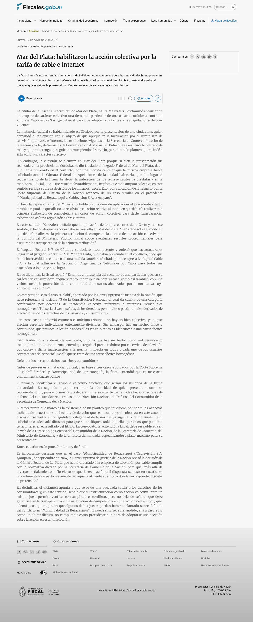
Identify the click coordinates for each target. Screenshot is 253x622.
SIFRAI (167, 565)
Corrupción (111, 20)
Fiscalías (199, 20)
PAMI (55, 565)
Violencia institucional (65, 572)
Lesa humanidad (161, 20)
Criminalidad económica (83, 20)
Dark (43, 573)
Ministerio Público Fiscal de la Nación (135, 590)
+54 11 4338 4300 (221, 593)
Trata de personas (134, 20)
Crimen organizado (174, 551)
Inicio (21, 31)
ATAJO (93, 551)
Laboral (131, 558)
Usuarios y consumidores (215, 565)
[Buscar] (223, 7)
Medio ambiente (173, 558)
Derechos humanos (212, 551)
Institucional (24, 20)
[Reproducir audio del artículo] (21, 98)
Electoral (95, 558)
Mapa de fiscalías (224, 20)
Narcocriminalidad (51, 20)
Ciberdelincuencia (137, 551)
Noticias (205, 558)
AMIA (56, 551)
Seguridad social (136, 565)
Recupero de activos (101, 565)
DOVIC (56, 558)
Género (184, 20)
